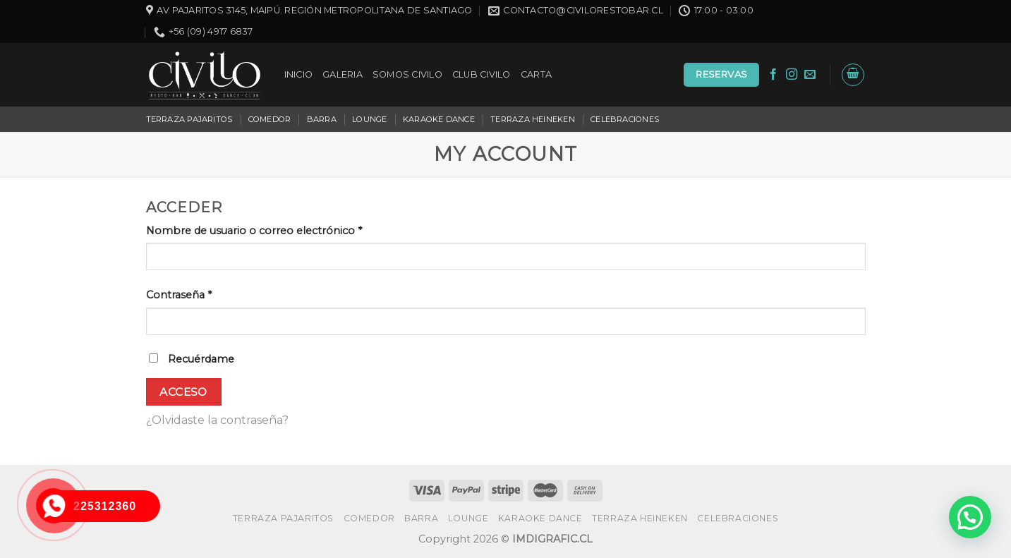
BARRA (322, 119)
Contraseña (179, 295)
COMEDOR (269, 119)
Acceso (183, 392)
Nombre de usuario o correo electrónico (254, 230)
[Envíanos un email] (810, 74)
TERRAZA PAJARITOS (189, 119)
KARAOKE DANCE (439, 119)
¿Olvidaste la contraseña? (217, 420)
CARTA (536, 74)
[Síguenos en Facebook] (773, 74)
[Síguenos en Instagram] (791, 74)
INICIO (298, 74)
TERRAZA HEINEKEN (532, 119)
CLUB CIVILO (481, 74)
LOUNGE (369, 119)
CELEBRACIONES (625, 119)
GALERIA (342, 74)
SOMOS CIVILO (407, 74)
